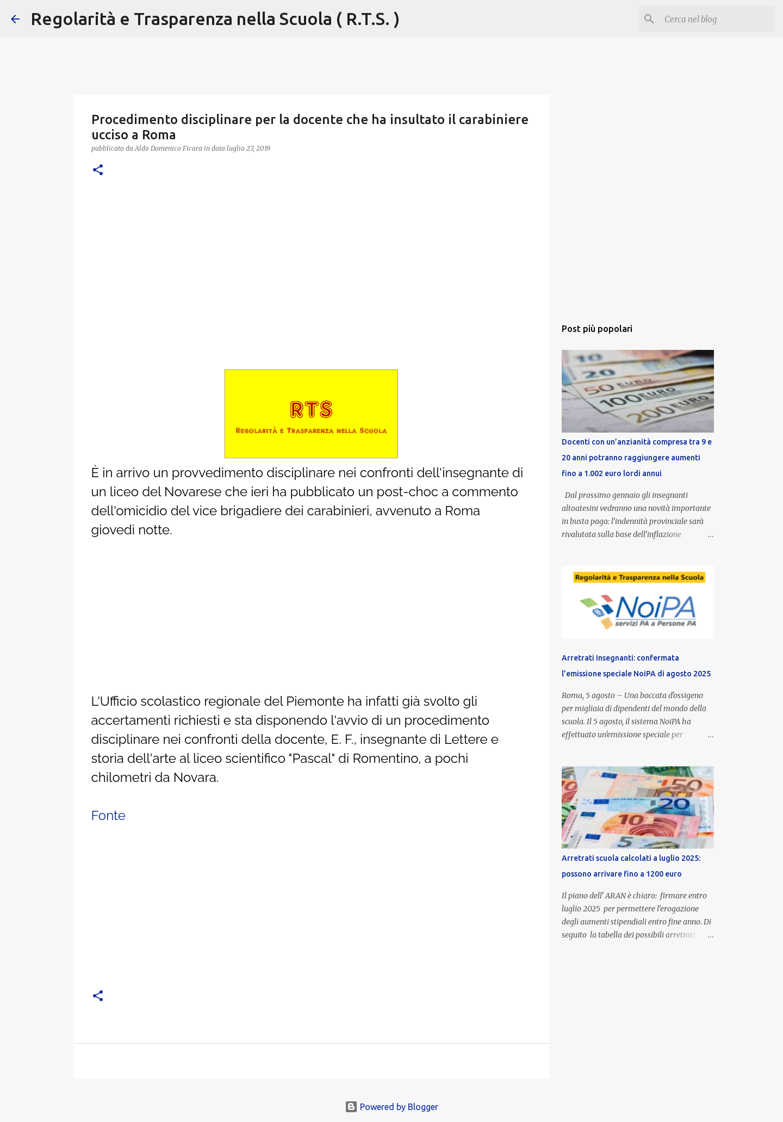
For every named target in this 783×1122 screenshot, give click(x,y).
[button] (97, 170)
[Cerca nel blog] (717, 19)
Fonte (108, 815)
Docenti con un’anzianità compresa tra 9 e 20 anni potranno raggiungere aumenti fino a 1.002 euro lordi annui (637, 457)
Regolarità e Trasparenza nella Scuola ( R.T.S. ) (215, 18)
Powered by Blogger (391, 1107)
